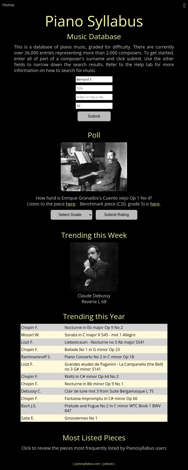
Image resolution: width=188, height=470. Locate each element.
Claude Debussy (94, 296)
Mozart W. (30, 334)
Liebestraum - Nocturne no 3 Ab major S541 (105, 342)
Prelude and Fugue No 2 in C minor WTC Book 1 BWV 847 (113, 408)
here (70, 204)
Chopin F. (29, 327)
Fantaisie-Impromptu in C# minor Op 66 (101, 398)
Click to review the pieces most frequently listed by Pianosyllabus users (94, 448)
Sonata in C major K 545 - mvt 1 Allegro (100, 334)
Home (8, 5)
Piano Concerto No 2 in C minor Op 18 (99, 357)
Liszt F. (27, 342)
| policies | (108, 464)
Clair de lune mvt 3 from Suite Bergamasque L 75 (109, 391)
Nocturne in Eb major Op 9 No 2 (94, 327)
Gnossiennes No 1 (81, 418)
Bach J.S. (28, 406)
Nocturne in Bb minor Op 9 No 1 (94, 383)
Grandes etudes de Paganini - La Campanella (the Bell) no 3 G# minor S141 (114, 367)
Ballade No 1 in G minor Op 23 (92, 349)
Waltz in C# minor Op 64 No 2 (91, 376)
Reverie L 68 (94, 301)
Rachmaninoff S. (36, 357)
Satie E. (27, 418)
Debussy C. (31, 391)
